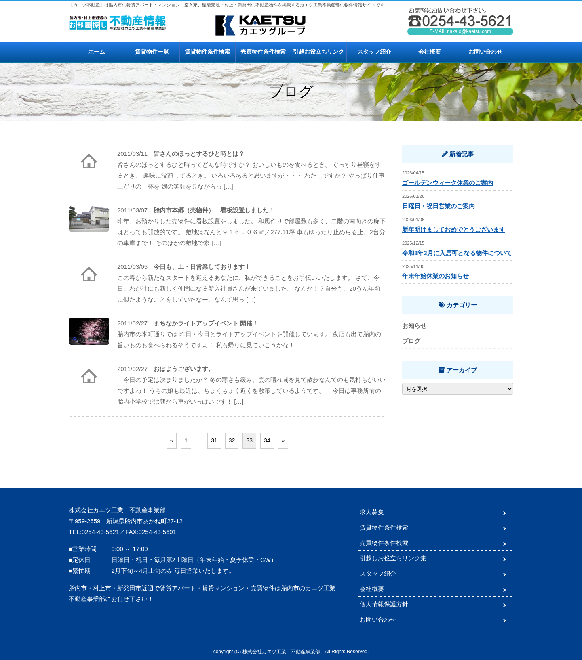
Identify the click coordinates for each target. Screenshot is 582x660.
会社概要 (429, 51)
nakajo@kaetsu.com (469, 31)
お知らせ (414, 325)
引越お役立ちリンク (318, 51)
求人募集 (372, 512)
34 (267, 440)
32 (232, 440)
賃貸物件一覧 (152, 51)
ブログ (411, 340)
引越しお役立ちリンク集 (393, 558)
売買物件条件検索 (263, 51)
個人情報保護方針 (384, 604)
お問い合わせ (485, 51)
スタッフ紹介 (374, 51)
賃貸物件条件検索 (207, 51)
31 (214, 440)
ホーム (96, 51)
